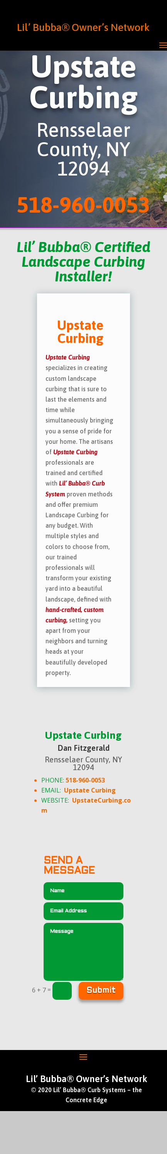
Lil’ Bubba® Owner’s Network (83, 27)
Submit (101, 990)
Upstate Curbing (90, 790)
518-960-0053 (85, 780)
